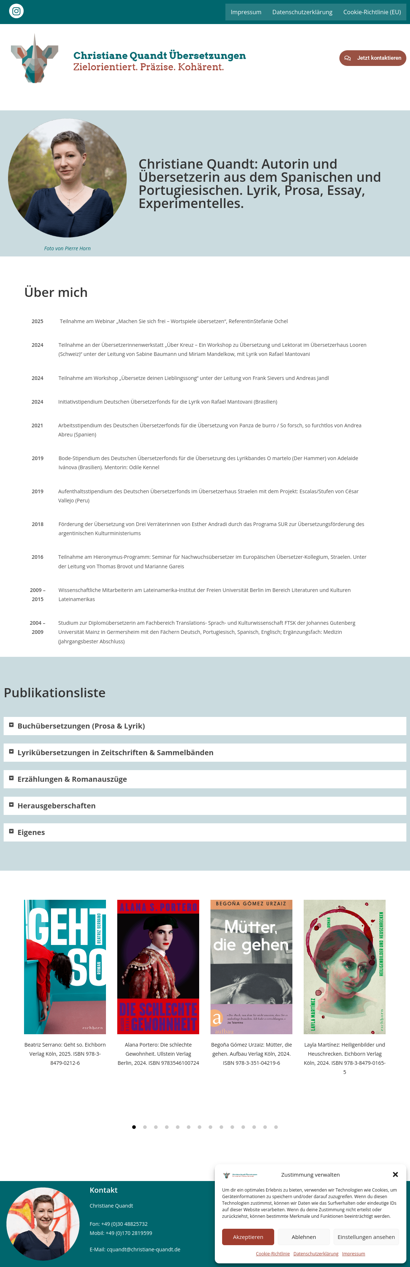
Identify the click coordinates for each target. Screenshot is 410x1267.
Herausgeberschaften (56, 806)
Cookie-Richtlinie (273, 1254)
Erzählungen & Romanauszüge (72, 779)
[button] (395, 1174)
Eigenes (31, 832)
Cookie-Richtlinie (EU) (372, 12)
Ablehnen (304, 1236)
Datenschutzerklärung (316, 1254)
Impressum (353, 1254)
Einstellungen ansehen (366, 1236)
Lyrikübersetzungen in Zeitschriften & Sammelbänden (116, 752)
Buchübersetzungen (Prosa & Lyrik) (81, 726)
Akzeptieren (248, 1236)
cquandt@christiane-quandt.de (143, 1249)
